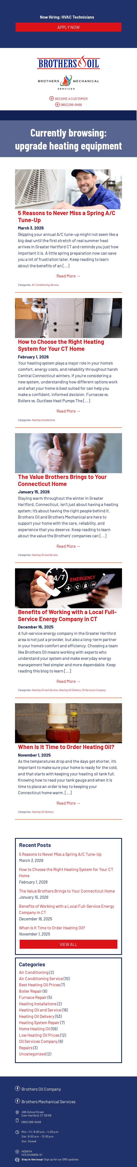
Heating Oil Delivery (64, 682)
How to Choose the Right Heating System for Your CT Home (66, 344)
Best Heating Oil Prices (34, 965)
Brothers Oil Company (36, 1069)
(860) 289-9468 (71, 104)
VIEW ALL (68, 924)
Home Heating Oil (29, 1008)
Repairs (20, 1027)
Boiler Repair (25, 971)
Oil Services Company (89, 682)
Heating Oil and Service (40, 554)
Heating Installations (38, 419)
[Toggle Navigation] (68, 114)
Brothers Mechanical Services (43, 1081)
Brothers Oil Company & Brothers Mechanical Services (64, 1157)
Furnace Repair (28, 977)
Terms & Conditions (118, 1157)
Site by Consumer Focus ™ (80, 1162)
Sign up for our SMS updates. (45, 1139)
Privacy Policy (48, 1162)
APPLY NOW (68, 27)
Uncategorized (27, 1033)
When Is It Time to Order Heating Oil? (61, 739)
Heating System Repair (34, 1002)
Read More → (69, 274)
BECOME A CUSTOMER (71, 98)
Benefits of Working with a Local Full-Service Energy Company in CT (62, 614)
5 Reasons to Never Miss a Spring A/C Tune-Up (61, 215)
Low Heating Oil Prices (34, 1015)
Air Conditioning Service (40, 283)
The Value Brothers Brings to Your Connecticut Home (57, 479)
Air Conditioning (28, 952)
